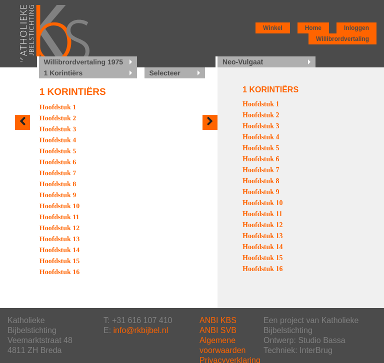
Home (313, 27)
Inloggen (356, 27)
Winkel (272, 27)
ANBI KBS (218, 320)
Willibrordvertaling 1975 (84, 62)
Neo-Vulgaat (242, 62)
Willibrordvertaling (342, 38)
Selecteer (165, 73)
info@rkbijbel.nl (141, 330)
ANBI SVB (218, 330)
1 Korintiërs (63, 73)
